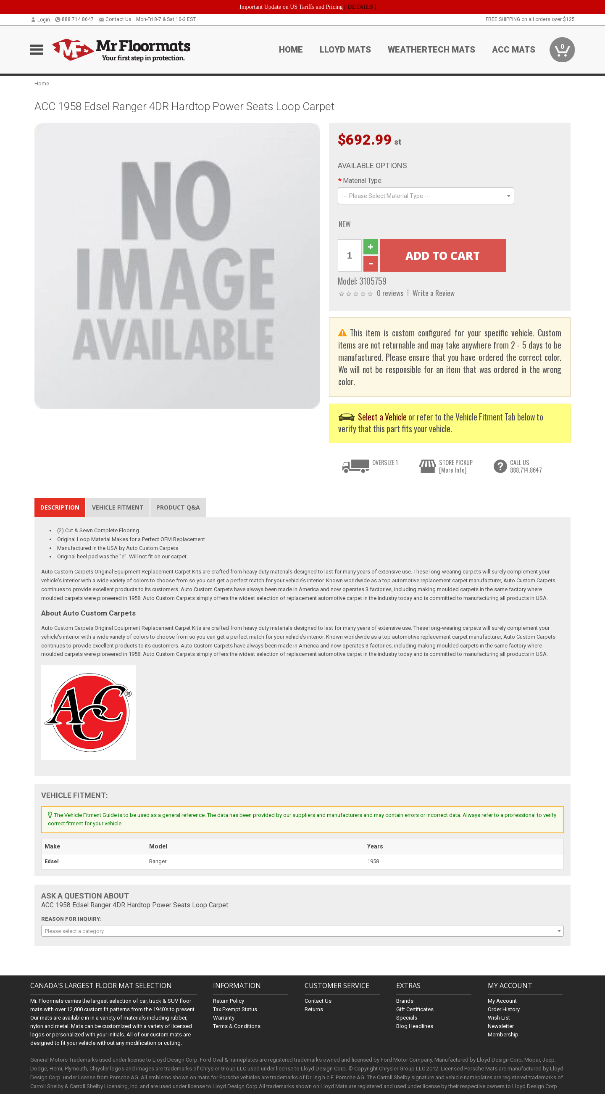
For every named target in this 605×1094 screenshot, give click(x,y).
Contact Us (115, 19)
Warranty (223, 1018)
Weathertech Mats (431, 50)
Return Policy (228, 1001)
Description (59, 507)
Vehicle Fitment (118, 507)
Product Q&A (178, 507)
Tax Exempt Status (235, 1009)
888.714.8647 (74, 19)
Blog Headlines (414, 1026)
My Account (502, 1001)
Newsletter (501, 1026)
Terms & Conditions (236, 1026)
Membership (503, 1034)
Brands (404, 1001)
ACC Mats (513, 50)
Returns (314, 1009)
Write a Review (434, 292)
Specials (406, 1018)
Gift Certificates (415, 1009)
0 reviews (390, 292)
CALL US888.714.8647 (526, 466)
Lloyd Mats (345, 50)
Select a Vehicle (382, 417)
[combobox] (426, 196)
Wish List (499, 1018)
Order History (504, 1009)
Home (291, 50)
